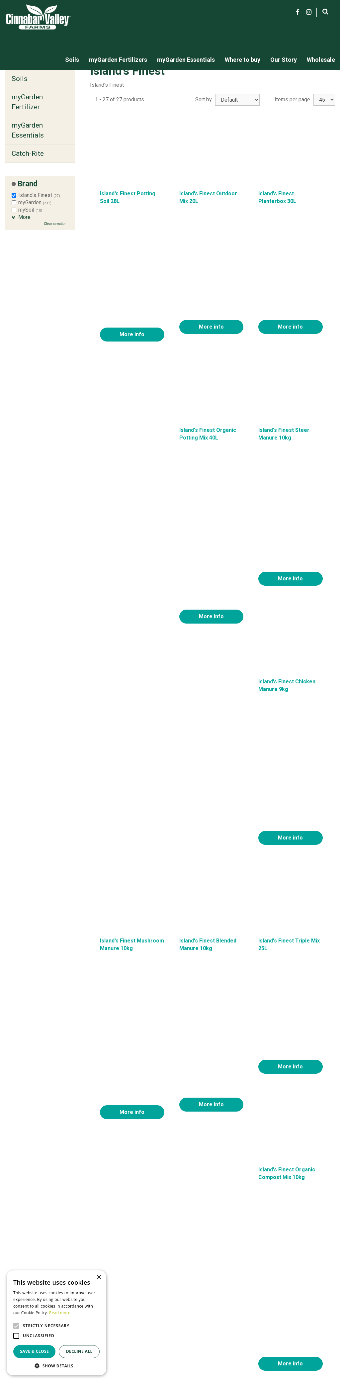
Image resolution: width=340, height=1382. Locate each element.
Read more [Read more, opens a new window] (59, 1313)
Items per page (292, 99)
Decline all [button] (79, 1351)
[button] (56, 1365)
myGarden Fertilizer (27, 102)
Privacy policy (248, 1331)
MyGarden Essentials (143, 1324)
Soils (20, 79)
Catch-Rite (28, 153)
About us (242, 1308)
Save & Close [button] (34, 1351)
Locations (243, 1324)
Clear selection (55, 224)
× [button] (98, 1277)
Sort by (203, 99)
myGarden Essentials (28, 130)
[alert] (56, 1322)
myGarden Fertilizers (142, 1316)
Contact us (244, 1316)
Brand (28, 184)
